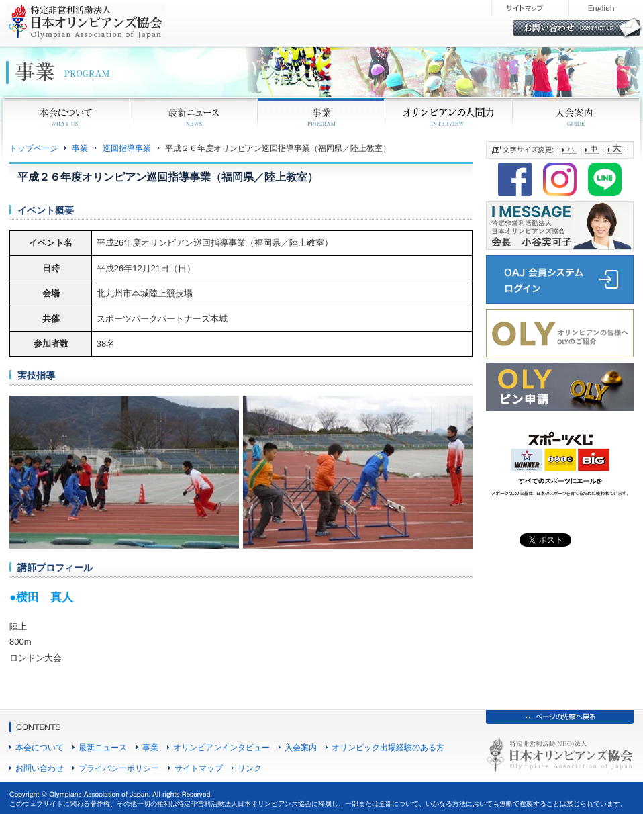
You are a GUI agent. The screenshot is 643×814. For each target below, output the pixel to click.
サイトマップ (199, 768)
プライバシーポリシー (119, 768)
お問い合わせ (39, 768)
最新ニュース (103, 747)
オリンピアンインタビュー (221, 747)
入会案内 (301, 747)
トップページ (33, 148)
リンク (250, 768)
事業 (80, 148)
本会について (39, 747)
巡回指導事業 (127, 148)
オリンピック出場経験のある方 (388, 747)
